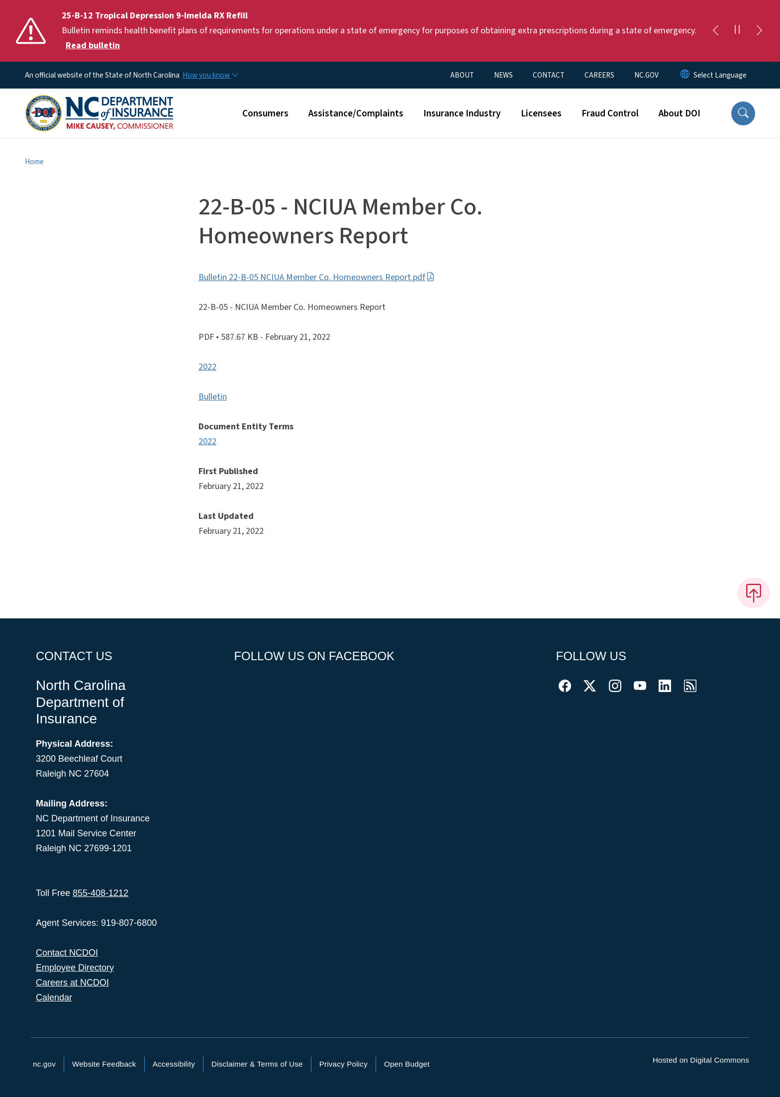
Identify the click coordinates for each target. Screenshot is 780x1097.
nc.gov (44, 1064)
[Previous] (715, 31)
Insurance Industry (462, 113)
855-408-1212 (100, 893)
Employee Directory (75, 968)
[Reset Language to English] (685, 75)
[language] (720, 75)
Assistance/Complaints (355, 113)
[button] (743, 113)
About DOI (679, 113)
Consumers (265, 113)
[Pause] (737, 31)
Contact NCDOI (67, 953)
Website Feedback (104, 1064)
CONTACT (549, 75)
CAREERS (599, 75)
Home (34, 161)
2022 (207, 367)
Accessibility (174, 1064)
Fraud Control (610, 113)
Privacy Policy (343, 1064)
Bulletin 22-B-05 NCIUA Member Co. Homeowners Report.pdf (316, 277)
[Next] (759, 31)
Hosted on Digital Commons (701, 1060)
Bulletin (212, 397)
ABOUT (462, 75)
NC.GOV (646, 75)
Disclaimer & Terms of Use (257, 1064)
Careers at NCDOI (72, 983)
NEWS (503, 75)
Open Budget (407, 1064)
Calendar (54, 997)
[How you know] (210, 75)
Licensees (541, 113)
